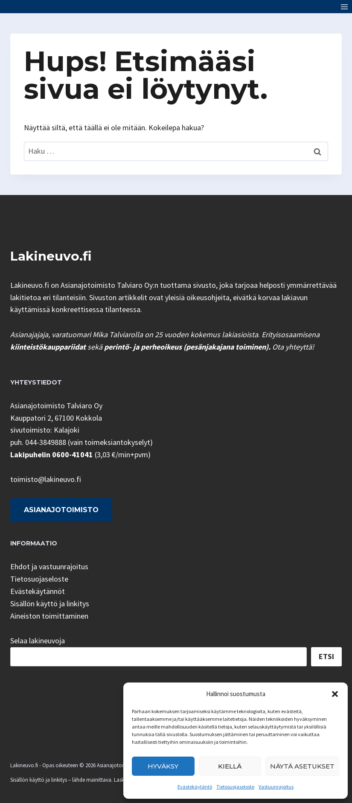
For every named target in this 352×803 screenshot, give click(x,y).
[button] (335, 694)
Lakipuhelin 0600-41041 (51, 454)
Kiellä (229, 766)
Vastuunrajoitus (276, 786)
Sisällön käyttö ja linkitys (49, 603)
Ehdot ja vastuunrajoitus (49, 566)
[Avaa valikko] (344, 6)
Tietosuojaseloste (235, 786)
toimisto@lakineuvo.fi (45, 479)
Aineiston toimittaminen (49, 616)
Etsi (326, 656)
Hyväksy (163, 766)
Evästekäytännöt (37, 591)
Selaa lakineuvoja (37, 640)
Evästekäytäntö (194, 786)
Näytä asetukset (302, 766)
